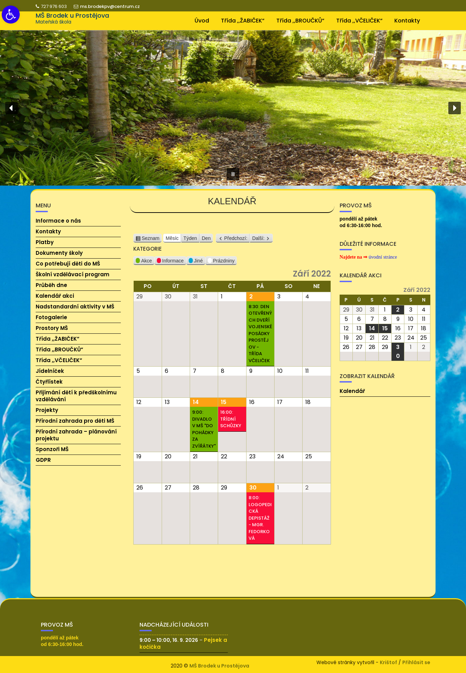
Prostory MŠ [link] (52, 328)
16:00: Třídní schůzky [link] (230, 419)
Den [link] (206, 238)
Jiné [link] (196, 262)
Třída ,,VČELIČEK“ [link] (359, 21)
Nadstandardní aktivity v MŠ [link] (75, 306)
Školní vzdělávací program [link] (72, 274)
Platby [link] (45, 242)
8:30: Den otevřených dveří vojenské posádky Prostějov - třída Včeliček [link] (260, 334)
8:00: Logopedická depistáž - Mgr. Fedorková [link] (260, 518)
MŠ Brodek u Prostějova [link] (72, 15)
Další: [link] (258, 238)
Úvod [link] (202, 21)
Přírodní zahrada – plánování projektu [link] (76, 435)
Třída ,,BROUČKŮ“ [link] (300, 21)
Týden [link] (190, 238)
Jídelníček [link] (50, 371)
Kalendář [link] (352, 391)
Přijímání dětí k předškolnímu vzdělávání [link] (76, 396)
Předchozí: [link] (235, 238)
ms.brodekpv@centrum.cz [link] (107, 6)
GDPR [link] (43, 460)
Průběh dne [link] (51, 285)
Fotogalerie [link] (51, 317)
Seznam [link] (150, 238)
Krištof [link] (388, 660)
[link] (11, 15)
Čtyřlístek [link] (49, 381)
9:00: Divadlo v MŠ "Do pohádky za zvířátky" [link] (204, 429)
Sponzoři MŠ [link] (52, 449)
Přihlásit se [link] (416, 660)
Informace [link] (170, 262)
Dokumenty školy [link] (59, 253)
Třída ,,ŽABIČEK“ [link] (243, 21)
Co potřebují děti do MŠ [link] (68, 263)
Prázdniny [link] (221, 262)
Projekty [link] (47, 410)
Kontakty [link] (407, 21)
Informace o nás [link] (58, 220)
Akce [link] (144, 262)
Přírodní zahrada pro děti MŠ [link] (75, 420)
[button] (11, 108)
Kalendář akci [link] (55, 295)
